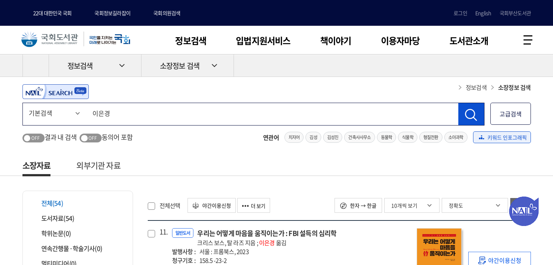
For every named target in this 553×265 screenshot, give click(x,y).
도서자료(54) (53, 219)
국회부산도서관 (515, 13)
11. (163, 233)
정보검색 (190, 40)
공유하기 (525, 66)
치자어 (294, 138)
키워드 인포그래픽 (503, 138)
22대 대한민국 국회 (52, 13)
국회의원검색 (166, 13)
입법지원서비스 (263, 40)
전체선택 (170, 206)
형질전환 (430, 138)
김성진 (333, 138)
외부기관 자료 (98, 166)
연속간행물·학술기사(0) (67, 249)
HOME (35, 67)
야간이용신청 (212, 206)
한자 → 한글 (358, 206)
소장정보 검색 (179, 66)
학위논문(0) (51, 234)
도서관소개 (469, 40)
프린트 (499, 66)
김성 (313, 138)
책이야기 (335, 40)
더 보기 (257, 206)
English (483, 13)
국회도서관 (51, 39)
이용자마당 (400, 40)
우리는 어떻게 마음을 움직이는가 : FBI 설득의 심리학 (266, 238)
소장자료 (36, 166)
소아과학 (455, 138)
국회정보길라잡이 (112, 13)
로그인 (460, 13)
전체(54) (47, 204)
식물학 (407, 138)
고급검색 (511, 114)
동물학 (386, 138)
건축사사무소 (359, 138)
